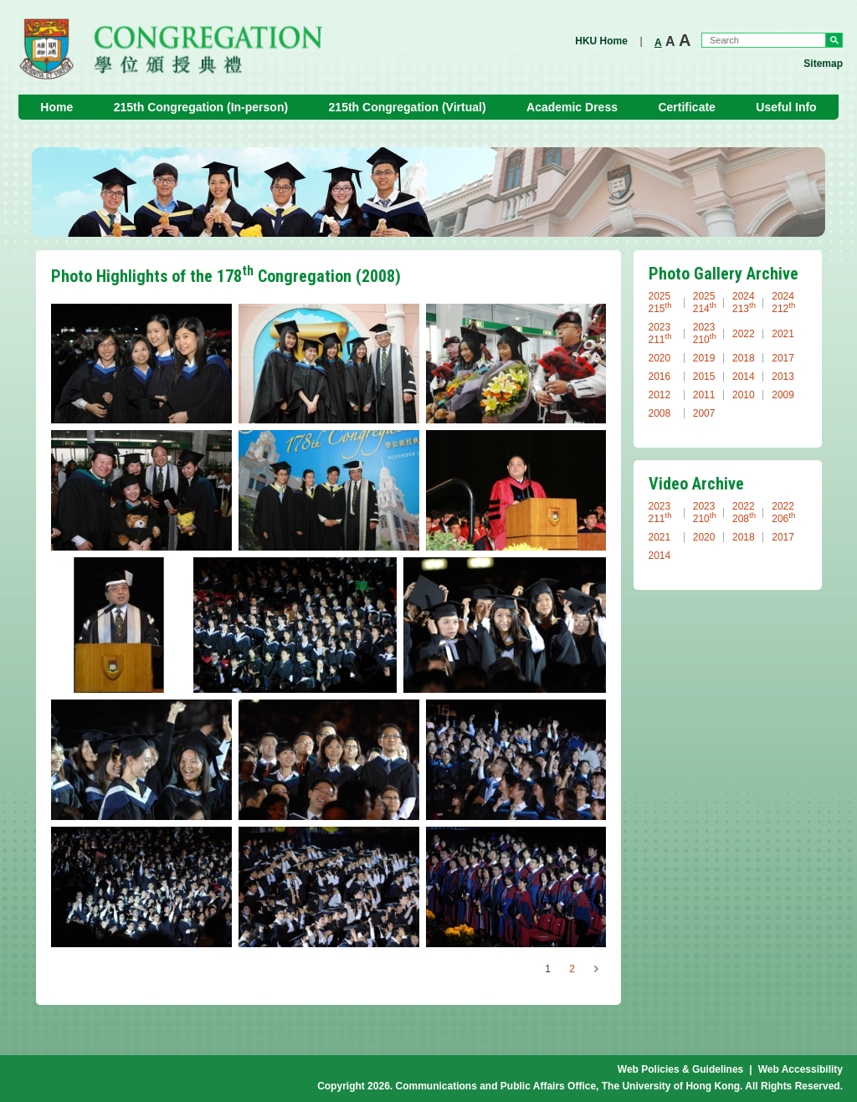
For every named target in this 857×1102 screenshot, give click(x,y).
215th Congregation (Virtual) (407, 107)
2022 (743, 334)
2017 (783, 358)
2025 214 (704, 302)
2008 (660, 413)
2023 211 (660, 333)
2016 (660, 377)
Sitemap (823, 63)
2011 (704, 395)
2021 (783, 334)
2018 (743, 358)
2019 (704, 358)
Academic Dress (572, 107)
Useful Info (786, 107)
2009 (783, 395)
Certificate (686, 107)
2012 (660, 395)
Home (56, 107)
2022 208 (744, 512)
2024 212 (783, 302)
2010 (743, 395)
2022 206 (783, 512)
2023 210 (704, 333)
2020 (660, 358)
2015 (704, 377)
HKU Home (601, 41)
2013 (783, 377)
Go (834, 40)
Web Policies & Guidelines (681, 1069)
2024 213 (744, 302)
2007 (704, 413)
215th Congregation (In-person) (201, 107)
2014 (743, 377)
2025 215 (660, 302)
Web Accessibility (800, 1069)
